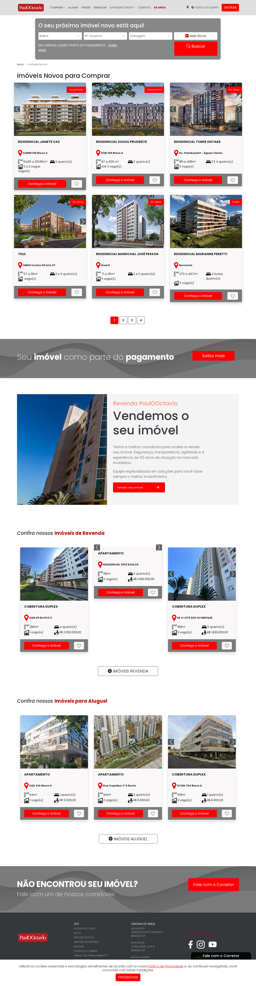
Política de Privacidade (165, 966)
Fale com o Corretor (213, 884)
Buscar (195, 46)
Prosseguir (128, 977)
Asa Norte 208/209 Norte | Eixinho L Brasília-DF (147, 932)
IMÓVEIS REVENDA (128, 671)
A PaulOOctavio (121, 7)
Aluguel (79, 946)
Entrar (230, 7)
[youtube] (213, 946)
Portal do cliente (204, 7)
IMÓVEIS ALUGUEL (128, 839)
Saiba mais (213, 356)
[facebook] (190, 946)
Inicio (20, 64)
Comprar (56, 7)
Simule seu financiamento (91, 955)
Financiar (100, 7)
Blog (77, 933)
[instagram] (201, 946)
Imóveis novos (84, 937)
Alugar (73, 7)
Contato (144, 7)
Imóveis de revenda (86, 942)
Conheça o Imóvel (42, 183)
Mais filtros (195, 36)
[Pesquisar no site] (188, 7)
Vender (85, 7)
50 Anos (160, 7)
